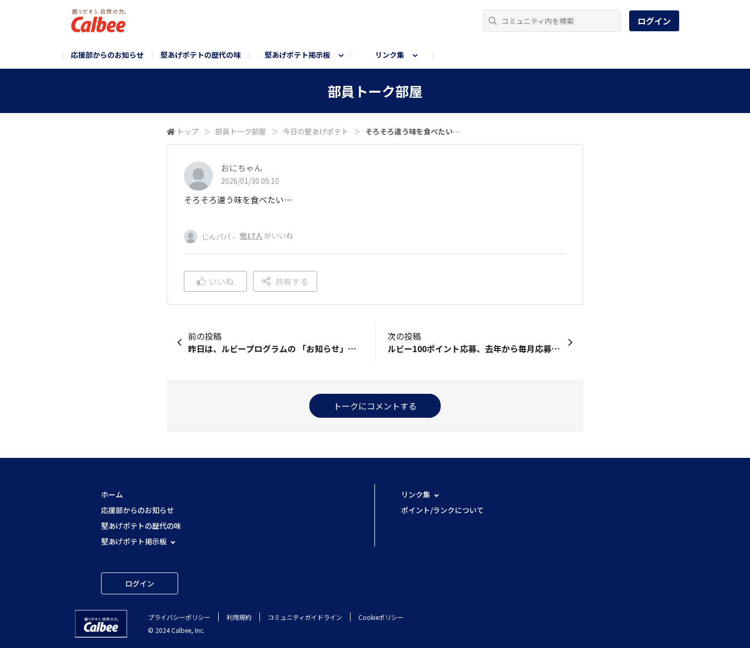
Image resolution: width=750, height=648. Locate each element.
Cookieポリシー (381, 617)
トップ (187, 131)
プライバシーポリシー (179, 617)
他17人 (251, 235)
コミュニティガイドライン (305, 617)
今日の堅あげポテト (315, 131)
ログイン (654, 21)
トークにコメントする (375, 406)
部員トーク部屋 (240, 131)
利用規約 (239, 617)
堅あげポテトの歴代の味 (200, 54)
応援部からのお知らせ (107, 54)
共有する (285, 281)
